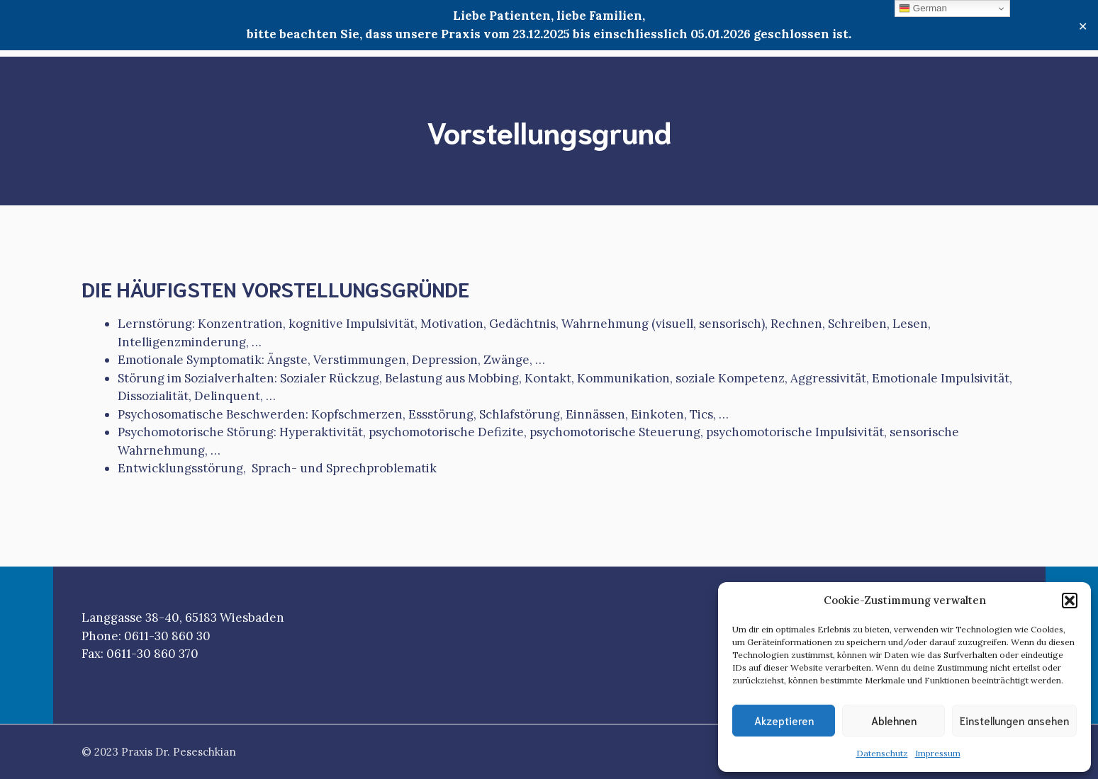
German (923, 8)
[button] (1070, 600)
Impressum (937, 753)
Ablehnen (894, 720)
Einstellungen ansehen (1014, 720)
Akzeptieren (784, 720)
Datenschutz (882, 753)
